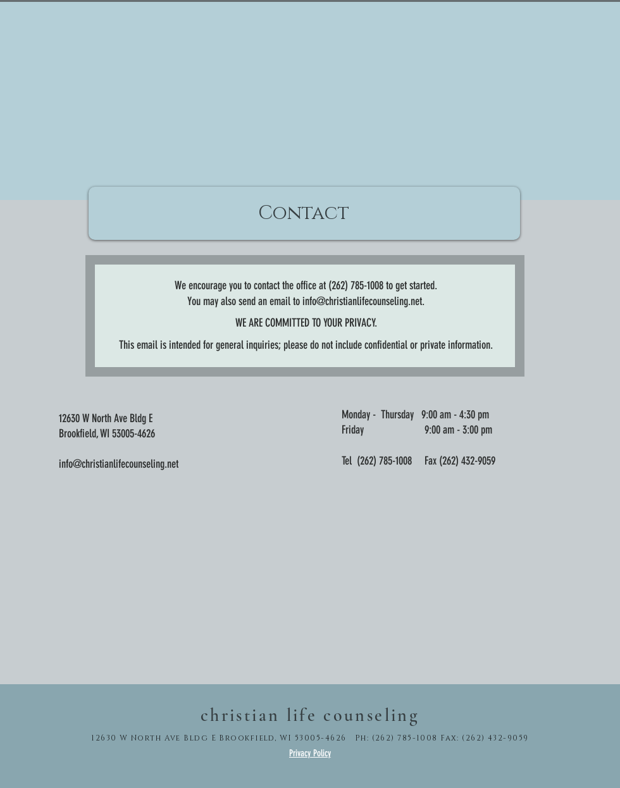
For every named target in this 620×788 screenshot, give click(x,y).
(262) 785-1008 (384, 461)
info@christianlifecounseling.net (362, 301)
